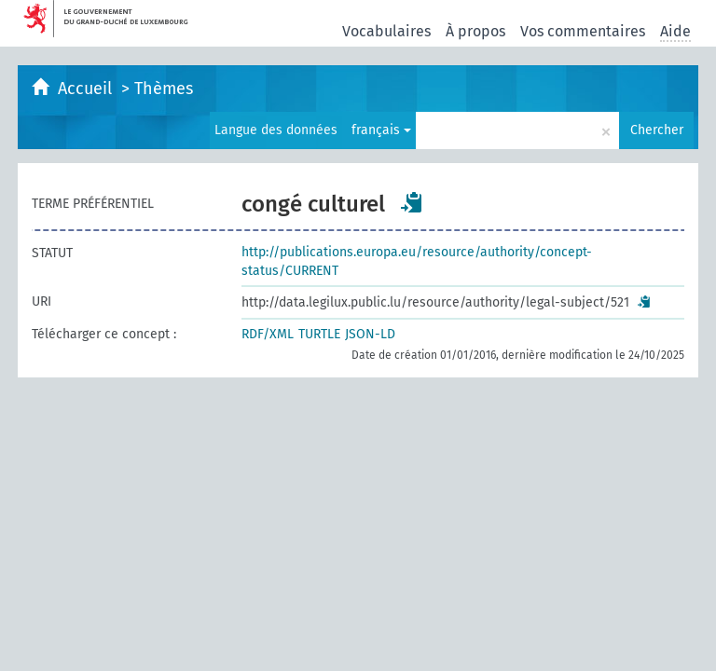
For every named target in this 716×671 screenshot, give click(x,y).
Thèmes (163, 88)
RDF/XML (267, 334)
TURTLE (319, 334)
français (381, 130)
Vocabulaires (386, 31)
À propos (475, 31)
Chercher (656, 130)
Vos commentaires (582, 31)
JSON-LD (370, 334)
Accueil (87, 88)
